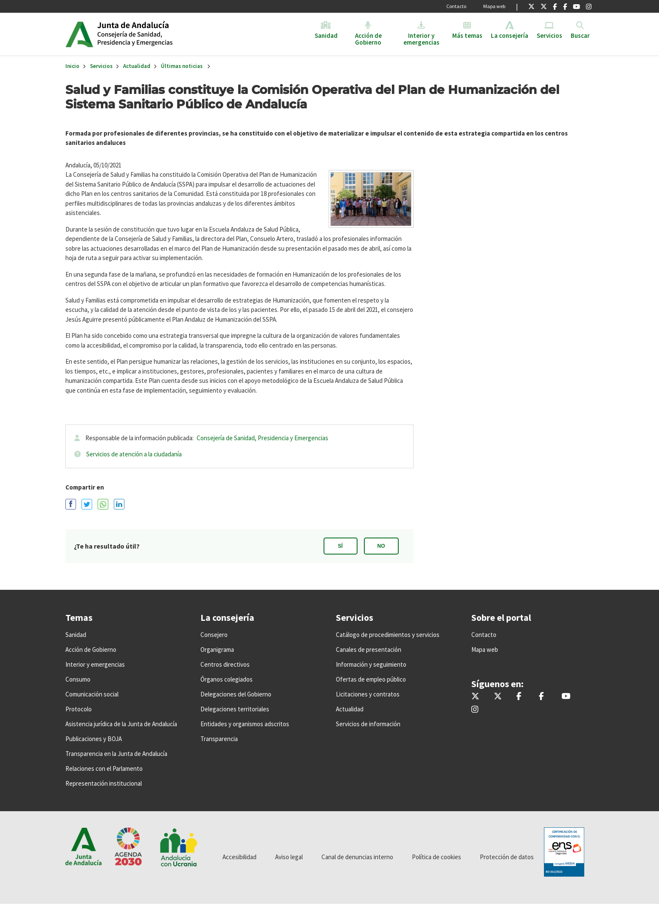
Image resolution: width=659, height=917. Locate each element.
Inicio (162, 34)
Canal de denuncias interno (357, 857)
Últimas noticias (182, 66)
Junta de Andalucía (79, 34)
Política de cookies (436, 857)
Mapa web (494, 6)
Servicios (101, 66)
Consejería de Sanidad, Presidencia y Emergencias (262, 438)
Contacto (456, 6)
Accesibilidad (239, 857)
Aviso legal (289, 857)
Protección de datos (507, 857)
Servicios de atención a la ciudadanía (134, 454)
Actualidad (136, 66)
